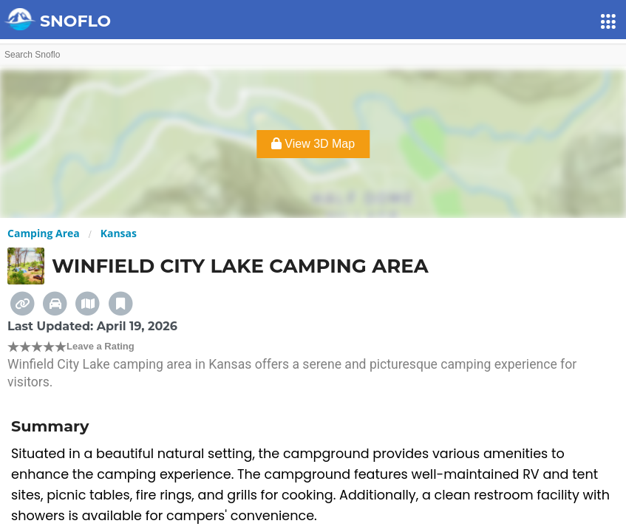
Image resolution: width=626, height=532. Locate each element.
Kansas (119, 233)
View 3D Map (313, 143)
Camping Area (43, 233)
